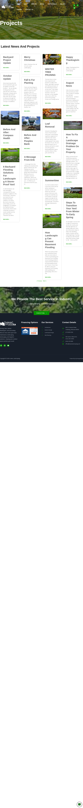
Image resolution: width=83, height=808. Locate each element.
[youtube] (74, 8)
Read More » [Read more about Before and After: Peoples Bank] (27, 152)
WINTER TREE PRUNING (51, 72)
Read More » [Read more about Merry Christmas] (27, 72)
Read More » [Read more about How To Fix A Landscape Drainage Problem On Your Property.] (69, 186)
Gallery (59, 4)
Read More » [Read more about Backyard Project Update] (6, 68)
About (25, 4)
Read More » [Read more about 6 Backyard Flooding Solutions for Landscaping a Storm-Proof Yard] (6, 230)
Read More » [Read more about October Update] (6, 107)
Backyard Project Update (9, 60)
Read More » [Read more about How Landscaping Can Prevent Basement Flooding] (48, 285)
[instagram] (77, 5)
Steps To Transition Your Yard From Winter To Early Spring (72, 215)
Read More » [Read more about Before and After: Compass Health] (6, 146)
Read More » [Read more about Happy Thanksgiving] (69, 75)
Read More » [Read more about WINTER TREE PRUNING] (48, 104)
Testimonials (49, 4)
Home (18, 4)
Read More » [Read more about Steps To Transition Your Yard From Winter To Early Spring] (69, 251)
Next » (45, 288)
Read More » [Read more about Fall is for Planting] (27, 113)
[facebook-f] (74, 5)
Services (32, 4)
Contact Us (20, 9)
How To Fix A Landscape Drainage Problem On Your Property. (72, 146)
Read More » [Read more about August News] (69, 117)
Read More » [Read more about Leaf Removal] (48, 158)
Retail (40, 4)
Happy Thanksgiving (72, 60)
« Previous (39, 288)
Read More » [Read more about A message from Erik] (27, 194)
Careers (67, 4)
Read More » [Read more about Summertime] (48, 214)
